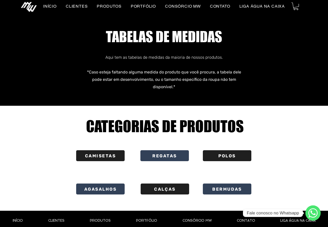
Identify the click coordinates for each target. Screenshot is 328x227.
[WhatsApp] (313, 213)
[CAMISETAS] (100, 155)
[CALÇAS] (165, 189)
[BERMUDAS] (227, 189)
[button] (295, 6)
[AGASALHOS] (100, 189)
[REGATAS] (164, 155)
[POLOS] (227, 155)
